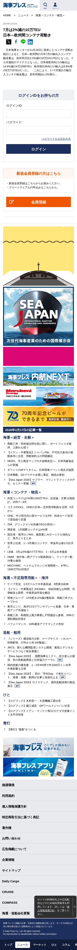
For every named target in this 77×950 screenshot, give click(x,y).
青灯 (6, 723)
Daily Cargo (10, 881)
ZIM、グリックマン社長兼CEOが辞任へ (31, 524)
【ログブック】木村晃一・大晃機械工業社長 (34, 700)
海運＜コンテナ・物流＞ (22, 492)
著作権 (6, 828)
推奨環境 (8, 785)
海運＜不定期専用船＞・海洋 (25, 578)
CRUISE (8, 892)
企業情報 (8, 859)
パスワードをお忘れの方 (56, 138)
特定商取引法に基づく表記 (20, 817)
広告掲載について (14, 849)
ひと (6, 695)
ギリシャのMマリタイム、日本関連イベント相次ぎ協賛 (40, 469)
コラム (66, 944)
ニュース (22, 944)
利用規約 (8, 795)
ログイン (38, 149)
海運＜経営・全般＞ (18, 437)
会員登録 (38, 202)
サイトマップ (11, 870)
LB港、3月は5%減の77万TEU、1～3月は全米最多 (37, 551)
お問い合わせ (11, 838)
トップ (8, 944)
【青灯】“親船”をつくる (21, 729)
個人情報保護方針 (14, 806)
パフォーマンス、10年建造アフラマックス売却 (35, 624)
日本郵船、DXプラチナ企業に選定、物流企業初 (35, 474)
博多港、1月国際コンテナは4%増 (27, 529)
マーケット (39, 944)
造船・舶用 (12, 633)
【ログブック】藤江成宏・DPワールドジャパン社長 (38, 705)
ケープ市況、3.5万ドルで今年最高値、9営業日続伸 (38, 584)
